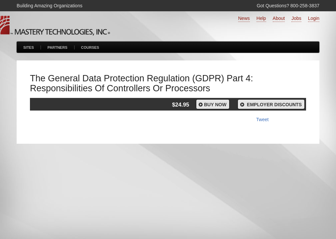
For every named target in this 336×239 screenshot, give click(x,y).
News (244, 18)
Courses (90, 47)
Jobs (296, 18)
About (279, 18)
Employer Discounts (270, 104)
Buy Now (212, 104)
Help (261, 18)
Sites (28, 47)
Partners (58, 47)
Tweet (262, 119)
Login (313, 18)
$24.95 (180, 105)
